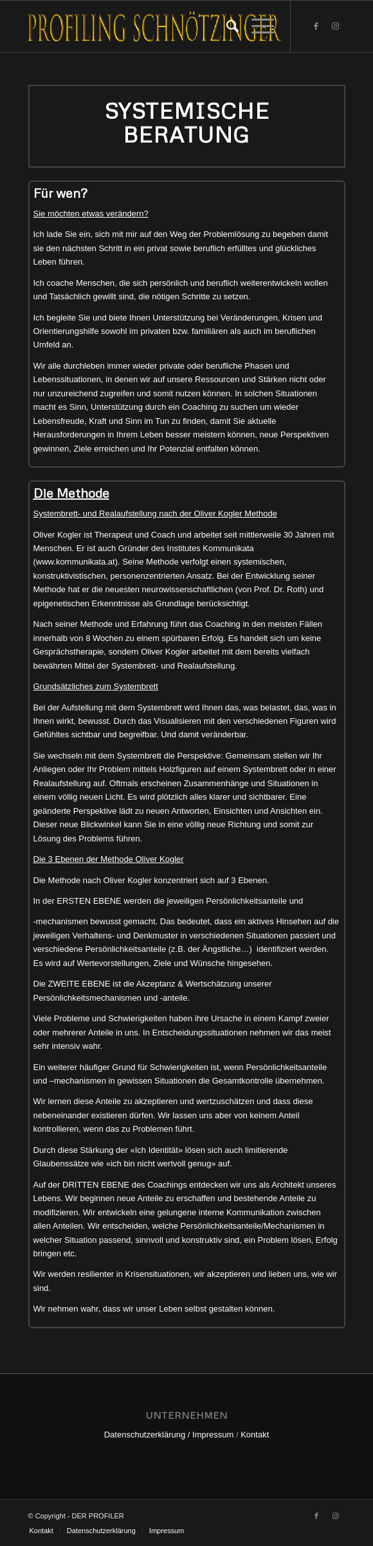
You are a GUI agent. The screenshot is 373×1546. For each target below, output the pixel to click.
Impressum (212, 1434)
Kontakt (255, 1434)
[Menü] (256, 26)
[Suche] (226, 26)
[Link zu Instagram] (335, 26)
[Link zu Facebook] (316, 26)
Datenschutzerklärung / (147, 1434)
